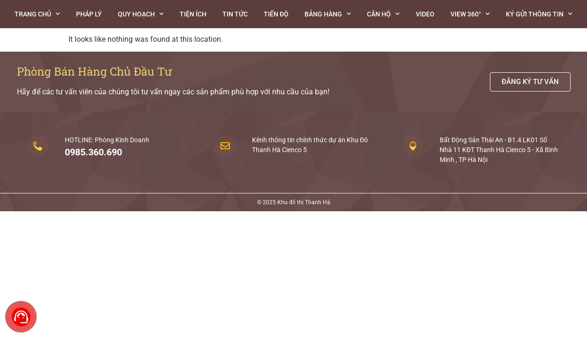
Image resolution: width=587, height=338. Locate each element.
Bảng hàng (328, 14)
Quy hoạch (141, 14)
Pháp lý (89, 14)
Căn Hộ (383, 14)
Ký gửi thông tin (539, 14)
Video (425, 14)
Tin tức (235, 14)
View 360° (470, 14)
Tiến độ (276, 14)
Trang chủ (37, 14)
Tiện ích (193, 14)
